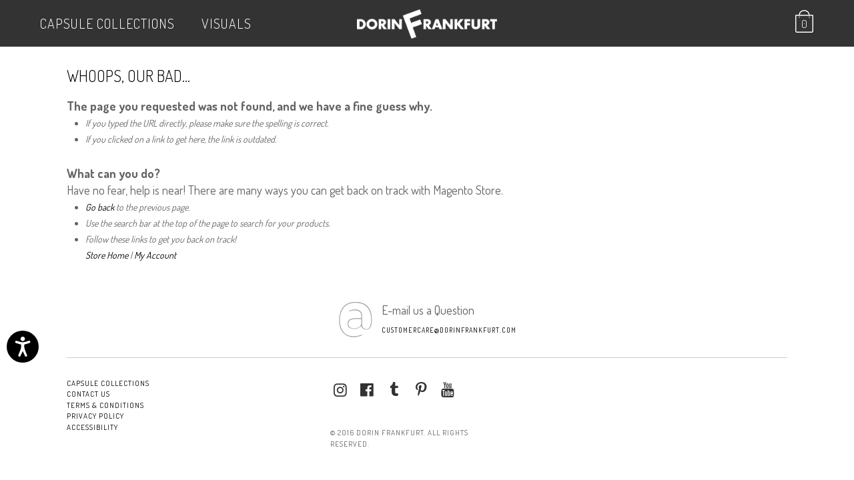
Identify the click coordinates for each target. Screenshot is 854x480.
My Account (155, 255)
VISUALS (226, 23)
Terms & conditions (105, 405)
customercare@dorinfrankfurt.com (449, 330)
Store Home (106, 255)
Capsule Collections (107, 23)
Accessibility (92, 427)
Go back (99, 207)
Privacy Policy (95, 416)
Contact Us (88, 394)
